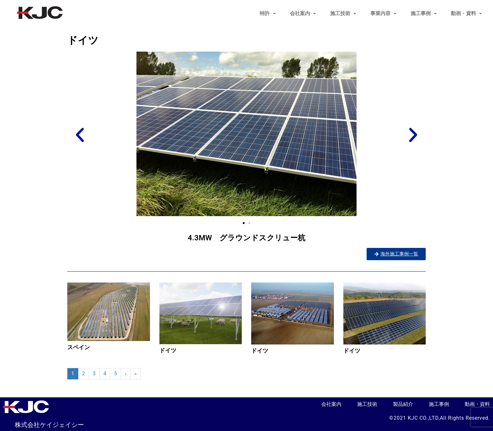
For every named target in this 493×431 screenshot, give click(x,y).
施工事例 (424, 13)
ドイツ (167, 350)
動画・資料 (466, 13)
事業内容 (383, 13)
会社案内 (303, 13)
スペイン (78, 347)
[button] (267, 13)
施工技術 (343, 13)
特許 (268, 13)
